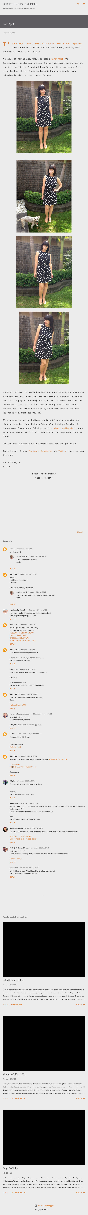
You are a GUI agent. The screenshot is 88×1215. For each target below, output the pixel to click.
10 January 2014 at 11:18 (29, 803)
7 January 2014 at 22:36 (37, 556)
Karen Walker (58, 59)
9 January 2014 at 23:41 (27, 649)
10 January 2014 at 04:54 (32, 734)
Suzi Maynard (21, 556)
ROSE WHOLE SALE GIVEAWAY (23, 640)
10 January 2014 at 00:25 (27, 694)
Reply (12, 569)
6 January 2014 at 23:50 (23, 549)
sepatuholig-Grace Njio (19, 610)
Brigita (12, 781)
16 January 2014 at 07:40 (29, 868)
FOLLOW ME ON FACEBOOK (22, 633)
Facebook (34, 451)
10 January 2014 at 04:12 (42, 714)
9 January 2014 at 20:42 (27, 625)
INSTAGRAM (18, 767)
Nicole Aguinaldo (16, 828)
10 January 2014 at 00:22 (26, 669)
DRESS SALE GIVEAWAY (19, 638)
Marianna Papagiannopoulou (20, 714)
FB (11, 767)
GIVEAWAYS (15, 764)
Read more (80, 1004)
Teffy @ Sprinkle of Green (19, 848)
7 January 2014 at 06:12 (27, 574)
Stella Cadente (15, 734)
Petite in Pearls (15, 747)
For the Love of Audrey (20, 4)
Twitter (62, 451)
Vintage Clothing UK (18, 705)
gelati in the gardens (13, 980)
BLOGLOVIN (30, 767)
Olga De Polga (10, 1168)
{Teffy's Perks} (15, 859)
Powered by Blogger (44, 1206)
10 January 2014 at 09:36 (26, 781)
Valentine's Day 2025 (14, 1074)
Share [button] (79, 532)
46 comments (16, 1004)
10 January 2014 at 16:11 (33, 828)
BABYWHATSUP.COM (57, 759)
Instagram (46, 451)
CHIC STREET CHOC (18, 635)
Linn (11, 549)
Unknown (13, 574)
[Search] (78, 4)
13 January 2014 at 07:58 (40, 848)
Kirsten (12, 669)
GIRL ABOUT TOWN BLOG (21, 836)
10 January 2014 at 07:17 (27, 756)
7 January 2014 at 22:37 (37, 592)
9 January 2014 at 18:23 (38, 610)
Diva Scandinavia (63, 428)
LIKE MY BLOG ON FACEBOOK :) (23, 839)
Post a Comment (17, 1099)
